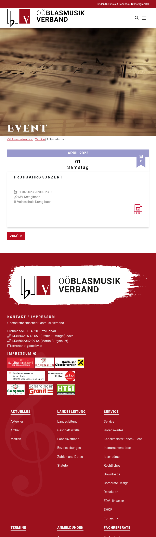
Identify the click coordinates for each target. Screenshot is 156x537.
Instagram (141, 4)
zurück (16, 236)
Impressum (22, 353)
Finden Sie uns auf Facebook (115, 4)
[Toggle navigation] (144, 18)
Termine (40, 139)
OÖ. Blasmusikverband (20, 139)
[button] (137, 18)
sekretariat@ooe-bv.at (27, 346)
